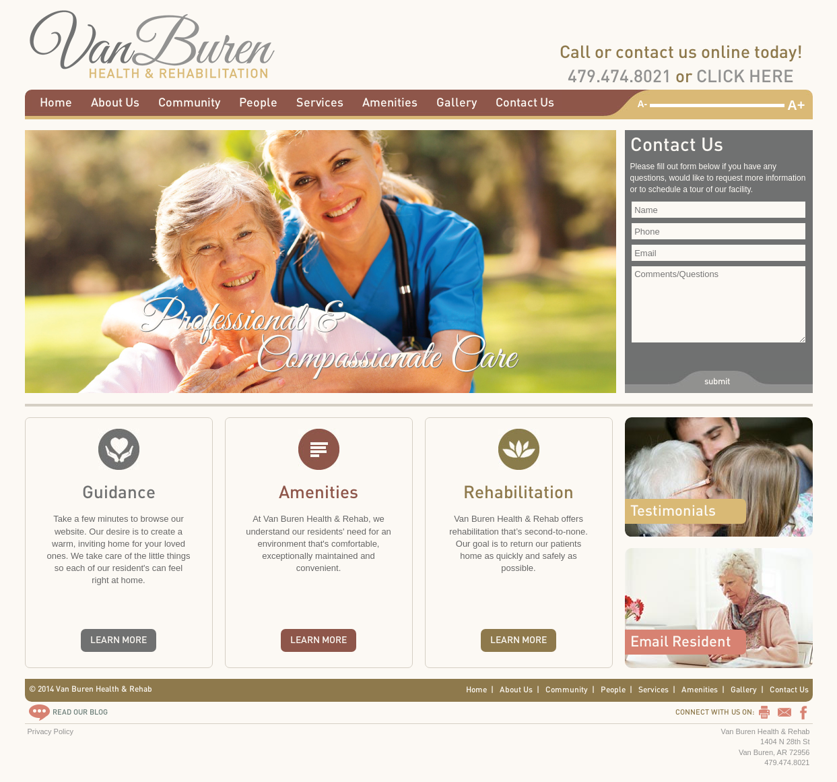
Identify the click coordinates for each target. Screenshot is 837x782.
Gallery (456, 103)
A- (643, 103)
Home (56, 103)
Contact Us (525, 103)
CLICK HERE (745, 77)
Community (189, 103)
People (258, 103)
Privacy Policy (50, 731)
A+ (796, 105)
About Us (115, 103)
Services (319, 103)
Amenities (389, 103)
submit (717, 382)
